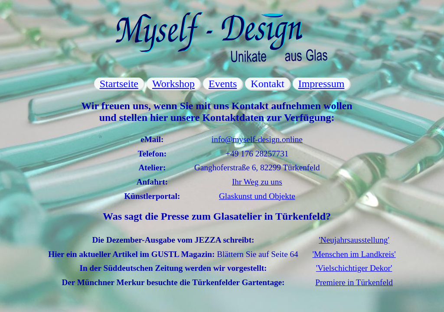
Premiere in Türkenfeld (354, 282)
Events (223, 83)
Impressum (321, 83)
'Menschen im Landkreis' (353, 254)
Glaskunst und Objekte (257, 196)
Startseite (119, 83)
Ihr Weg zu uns (257, 181)
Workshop (173, 83)
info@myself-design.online (257, 139)
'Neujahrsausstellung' (354, 239)
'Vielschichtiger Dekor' (354, 268)
